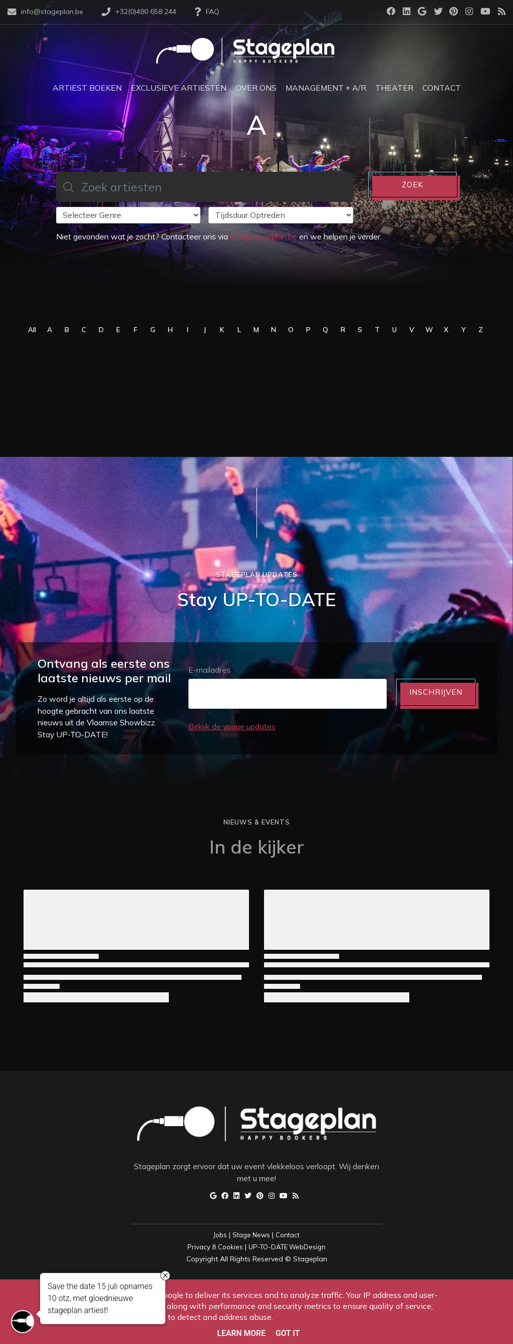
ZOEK (412, 184)
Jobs (220, 1235)
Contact (288, 1235)
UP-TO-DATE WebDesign (287, 1247)
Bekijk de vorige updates (232, 726)
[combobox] (204, 187)
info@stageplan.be (263, 236)
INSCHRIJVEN (435, 692)
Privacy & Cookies (215, 1247)
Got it (288, 1333)
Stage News (251, 1235)
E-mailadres (209, 670)
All (32, 329)
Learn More (241, 1333)
